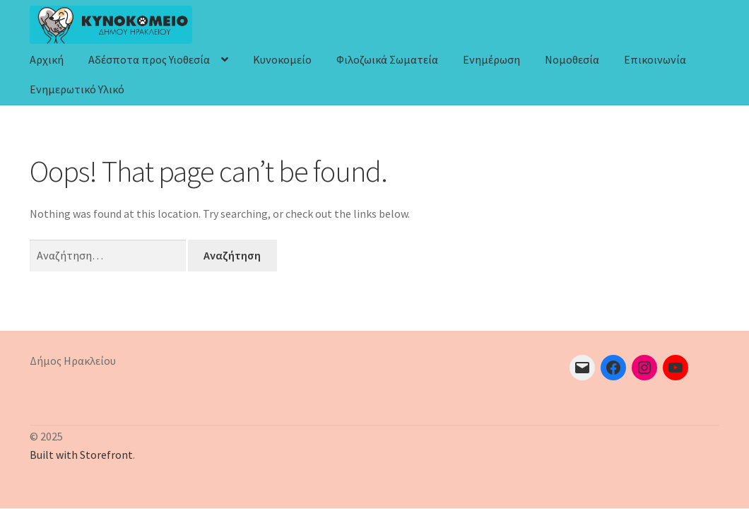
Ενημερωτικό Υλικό (77, 89)
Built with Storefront (81, 454)
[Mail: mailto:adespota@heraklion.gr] (582, 367)
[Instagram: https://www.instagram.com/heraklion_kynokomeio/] (644, 367)
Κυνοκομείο (282, 59)
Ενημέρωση (491, 59)
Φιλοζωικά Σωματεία (387, 59)
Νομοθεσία (572, 59)
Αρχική (47, 59)
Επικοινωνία (655, 59)
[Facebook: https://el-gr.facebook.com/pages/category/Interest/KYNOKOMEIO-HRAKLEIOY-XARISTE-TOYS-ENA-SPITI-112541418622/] (613, 367)
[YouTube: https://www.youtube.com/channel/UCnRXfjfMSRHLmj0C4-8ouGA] (675, 367)
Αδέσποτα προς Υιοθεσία (149, 59)
